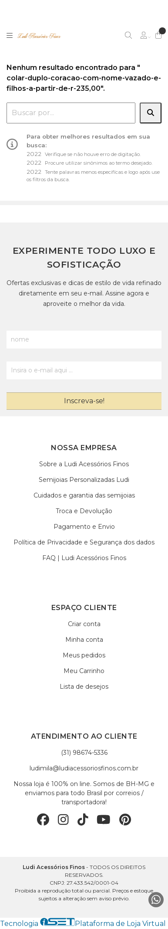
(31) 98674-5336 (84, 752)
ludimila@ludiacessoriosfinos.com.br (84, 768)
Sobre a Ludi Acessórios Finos (84, 464)
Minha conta (84, 640)
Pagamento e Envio (84, 527)
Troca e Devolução (84, 511)
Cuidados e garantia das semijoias (84, 495)
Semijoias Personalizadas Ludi (84, 480)
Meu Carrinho (84, 671)
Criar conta (84, 624)
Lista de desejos (84, 686)
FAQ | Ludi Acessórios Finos (84, 558)
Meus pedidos (84, 655)
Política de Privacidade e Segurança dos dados (84, 542)
